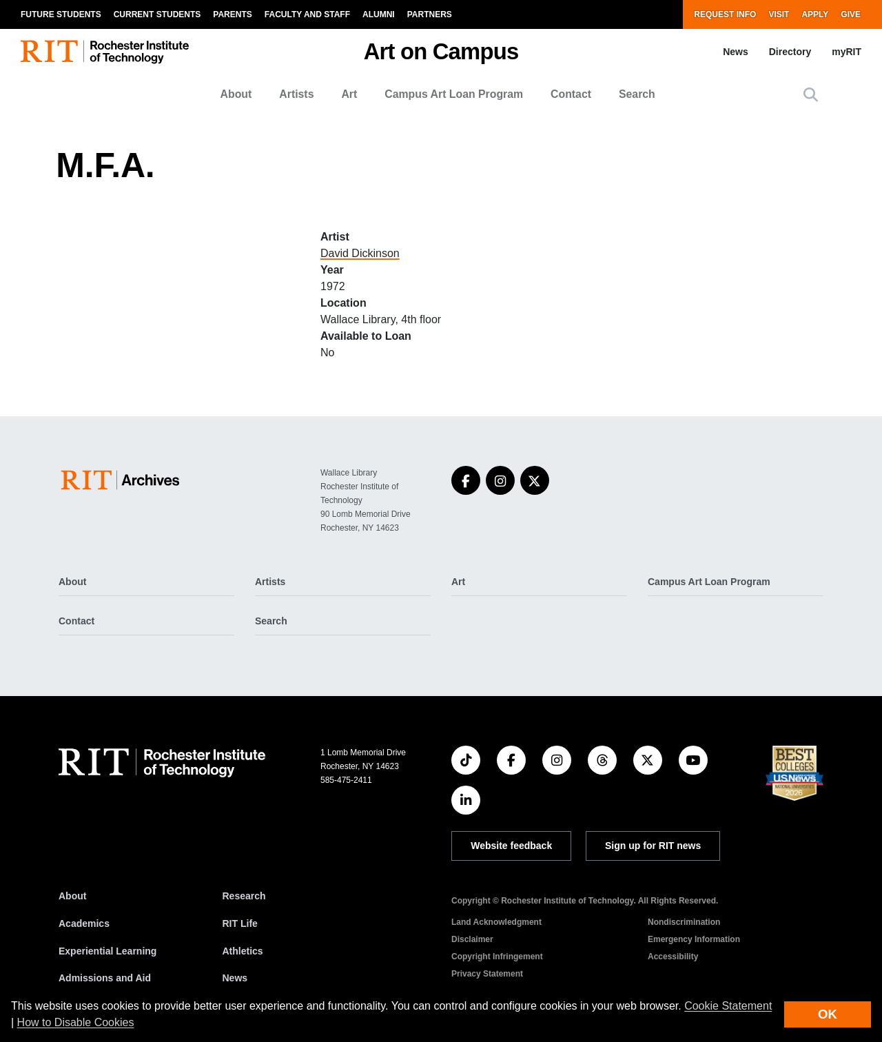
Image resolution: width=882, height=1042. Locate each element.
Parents (232, 14)
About (236, 94)
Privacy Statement (487, 974)
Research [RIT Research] (244, 895)
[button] (810, 95)
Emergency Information (694, 939)
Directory (790, 51)
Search (637, 94)
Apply (814, 14)
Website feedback (511, 845)
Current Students (157, 14)
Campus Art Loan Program (453, 94)
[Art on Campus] (123, 480)
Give (851, 14)
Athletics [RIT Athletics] (243, 951)
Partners (429, 14)
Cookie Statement (728, 1006)
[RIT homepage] (105, 52)
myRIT (846, 51)
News (735, 51)
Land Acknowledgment (496, 922)
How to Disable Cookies (75, 1022)
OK (827, 1014)
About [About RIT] (72, 895)
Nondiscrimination (684, 922)
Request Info (725, 14)
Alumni (378, 14)
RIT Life (240, 923)
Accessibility (673, 956)
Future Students (61, 14)
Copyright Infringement (497, 956)
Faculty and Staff (307, 14)
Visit (778, 14)
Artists (296, 94)
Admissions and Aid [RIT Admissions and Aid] (105, 977)
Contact (571, 94)
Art (349, 94)
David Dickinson (360, 253)
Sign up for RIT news (653, 845)
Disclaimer (472, 939)
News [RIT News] (235, 977)
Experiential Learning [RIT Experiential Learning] (107, 951)
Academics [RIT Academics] (84, 923)
